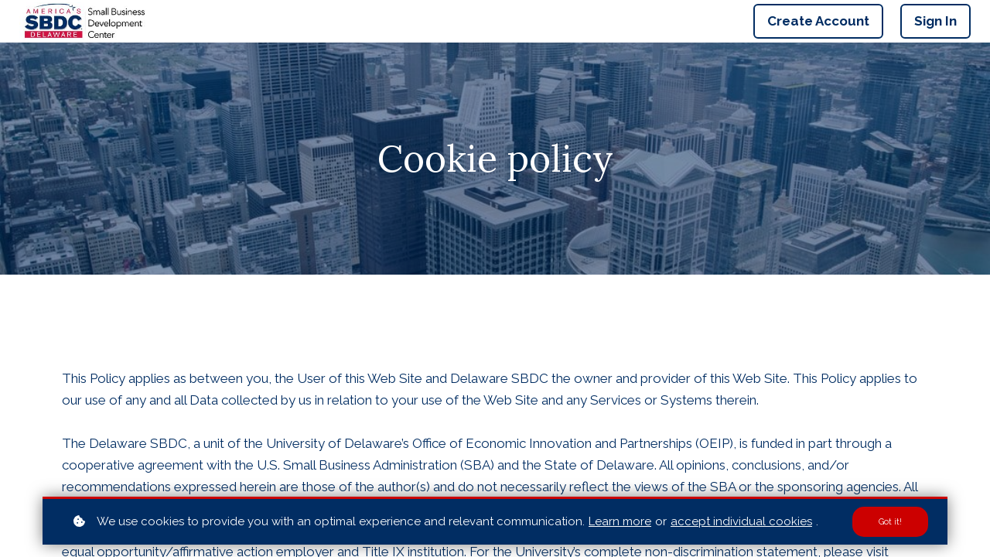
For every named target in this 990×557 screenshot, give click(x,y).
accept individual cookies (741, 521)
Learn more (620, 521)
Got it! (889, 521)
